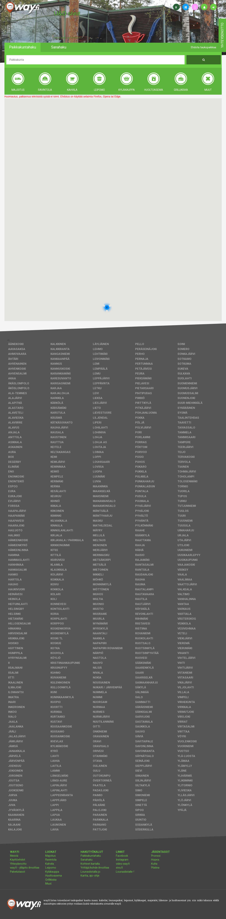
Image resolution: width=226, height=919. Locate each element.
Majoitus (50, 855)
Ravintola (50, 859)
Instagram (122, 859)
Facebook (122, 855)
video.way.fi (123, 863)
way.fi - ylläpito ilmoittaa (24, 867)
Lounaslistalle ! (125, 871)
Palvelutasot (17, 871)
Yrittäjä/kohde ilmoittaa (95, 867)
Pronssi (155, 855)
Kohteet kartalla (90, 863)
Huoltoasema (53, 875)
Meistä (14, 855)
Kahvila (49, 863)
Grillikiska (50, 879)
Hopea (155, 859)
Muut (48, 883)
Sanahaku (86, 859)
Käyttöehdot (17, 859)
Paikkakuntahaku (91, 855)
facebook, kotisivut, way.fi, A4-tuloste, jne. (67, 38)
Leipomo (50, 867)
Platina (155, 867)
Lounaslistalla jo (90, 871)
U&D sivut (67, 13)
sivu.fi (119, 867)
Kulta (154, 863)
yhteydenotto (222, 35)
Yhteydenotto (18, 863)
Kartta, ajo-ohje (90, 875)
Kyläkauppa (52, 871)
